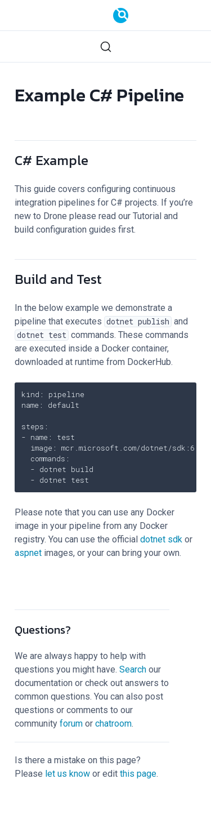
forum (71, 723)
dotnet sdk (161, 539)
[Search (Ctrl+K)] (105, 46)
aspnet (28, 552)
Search (132, 669)
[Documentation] (120, 15)
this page (138, 773)
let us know (67, 773)
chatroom (113, 723)
